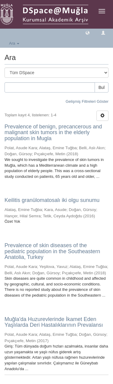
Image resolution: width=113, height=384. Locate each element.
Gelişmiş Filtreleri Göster (87, 101)
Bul (102, 87)
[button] (87, 32)
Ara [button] (14, 43)
